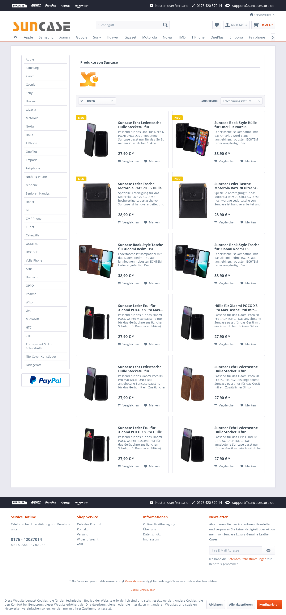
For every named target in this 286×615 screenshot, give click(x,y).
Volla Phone (34, 260)
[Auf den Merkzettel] (152, 161)
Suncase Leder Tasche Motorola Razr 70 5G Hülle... (141, 186)
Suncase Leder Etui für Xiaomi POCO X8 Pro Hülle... (141, 430)
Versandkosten (133, 581)
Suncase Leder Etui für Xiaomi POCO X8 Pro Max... (140, 308)
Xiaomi (30, 76)
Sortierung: (209, 101)
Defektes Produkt (89, 524)
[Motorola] (149, 37)
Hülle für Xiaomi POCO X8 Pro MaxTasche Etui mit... (235, 308)
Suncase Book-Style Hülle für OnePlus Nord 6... (235, 125)
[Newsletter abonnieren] (268, 550)
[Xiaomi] (64, 37)
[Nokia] (167, 37)
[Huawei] (112, 37)
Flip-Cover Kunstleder (41, 356)
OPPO (30, 286)
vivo (28, 311)
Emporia (32, 160)
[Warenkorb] (263, 25)
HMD (29, 135)
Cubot (30, 227)
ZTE (28, 336)
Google (30, 84)
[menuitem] (133, 25)
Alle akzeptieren (241, 604)
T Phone (31, 143)
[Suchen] (165, 25)
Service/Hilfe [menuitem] (261, 15)
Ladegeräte (34, 365)
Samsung (32, 68)
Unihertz (32, 277)
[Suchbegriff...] (133, 25)
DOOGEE (32, 252)
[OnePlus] (217, 37)
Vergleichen (128, 161)
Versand (83, 534)
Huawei (31, 101)
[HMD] (182, 37)
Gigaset (31, 110)
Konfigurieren (269, 604)
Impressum (151, 539)
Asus (29, 269)
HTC (28, 327)
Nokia (30, 126)
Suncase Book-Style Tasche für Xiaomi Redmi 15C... (140, 247)
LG (27, 210)
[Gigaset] (130, 37)
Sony (29, 93)
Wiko (29, 302)
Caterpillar (33, 235)
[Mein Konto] (236, 25)
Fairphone (33, 168)
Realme (31, 294)
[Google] (81, 37)
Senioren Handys (38, 193)
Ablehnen (216, 604)
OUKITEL (32, 244)
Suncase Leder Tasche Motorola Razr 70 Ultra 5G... (237, 186)
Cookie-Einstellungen (143, 590)
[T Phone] (198, 37)
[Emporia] (236, 37)
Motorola (32, 118)
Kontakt (82, 529)
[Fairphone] (257, 37)
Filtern (88, 101)
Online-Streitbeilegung (159, 524)
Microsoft (32, 319)
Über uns (149, 529)
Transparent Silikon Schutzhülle (39, 346)
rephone (32, 185)
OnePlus (32, 151)
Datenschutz (152, 534)
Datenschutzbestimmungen (246, 559)
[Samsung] (46, 37)
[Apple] (28, 37)
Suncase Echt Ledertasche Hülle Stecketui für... (139, 125)
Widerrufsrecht (87, 539)
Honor (30, 202)
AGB (80, 544)
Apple (30, 59)
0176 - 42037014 (26, 539)
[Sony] (97, 37)
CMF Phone (34, 218)
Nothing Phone (36, 177)
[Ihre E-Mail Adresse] (235, 550)
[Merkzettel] (216, 25)
